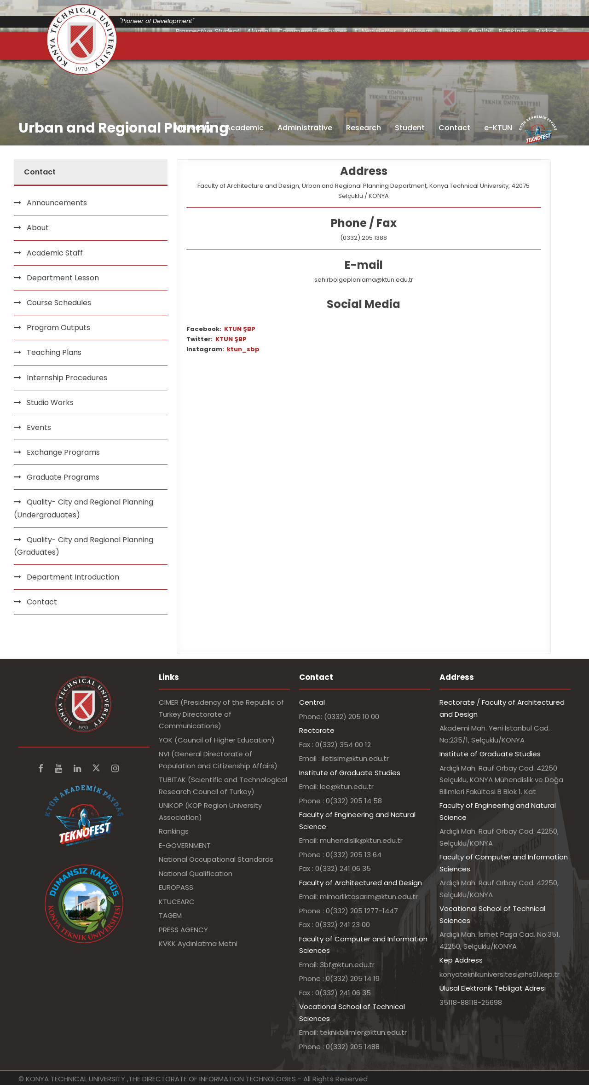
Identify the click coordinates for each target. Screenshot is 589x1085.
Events (39, 427)
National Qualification (195, 873)
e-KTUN (498, 127)
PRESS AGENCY (183, 929)
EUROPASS (176, 887)
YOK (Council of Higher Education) (217, 740)
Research (363, 127)
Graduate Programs (63, 477)
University (193, 127)
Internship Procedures (67, 377)
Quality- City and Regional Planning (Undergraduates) (83, 508)
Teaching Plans (54, 352)
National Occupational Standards (216, 859)
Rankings (174, 831)
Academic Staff (55, 253)
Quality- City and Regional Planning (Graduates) (83, 545)
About (38, 227)
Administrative (304, 127)
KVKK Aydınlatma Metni (198, 943)
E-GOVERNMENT (185, 845)
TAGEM (170, 915)
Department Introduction (73, 577)
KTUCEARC (177, 901)
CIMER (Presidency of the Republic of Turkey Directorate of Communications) (221, 714)
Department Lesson (63, 278)
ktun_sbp (243, 349)
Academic (244, 127)
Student (410, 127)
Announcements (57, 202)
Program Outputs (58, 327)
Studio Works (50, 402)
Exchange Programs (63, 452)
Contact (454, 127)
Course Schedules (59, 302)
